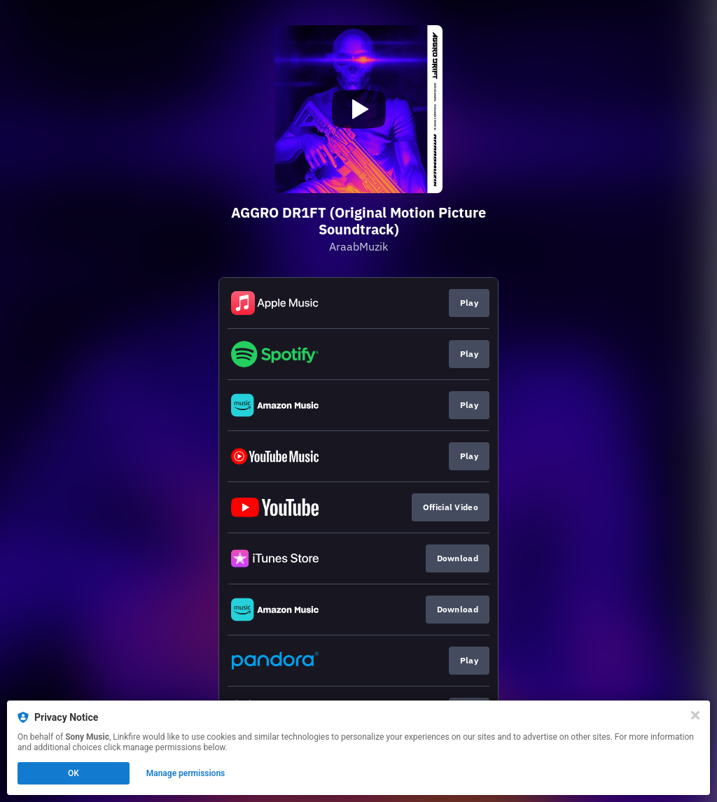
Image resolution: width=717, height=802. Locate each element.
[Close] (695, 715)
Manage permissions (185, 773)
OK (73, 773)
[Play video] (358, 109)
